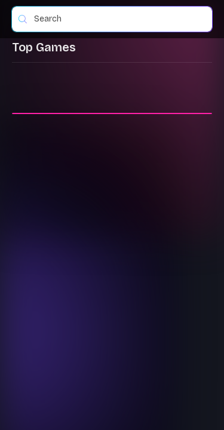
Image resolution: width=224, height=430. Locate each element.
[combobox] (117, 19)
